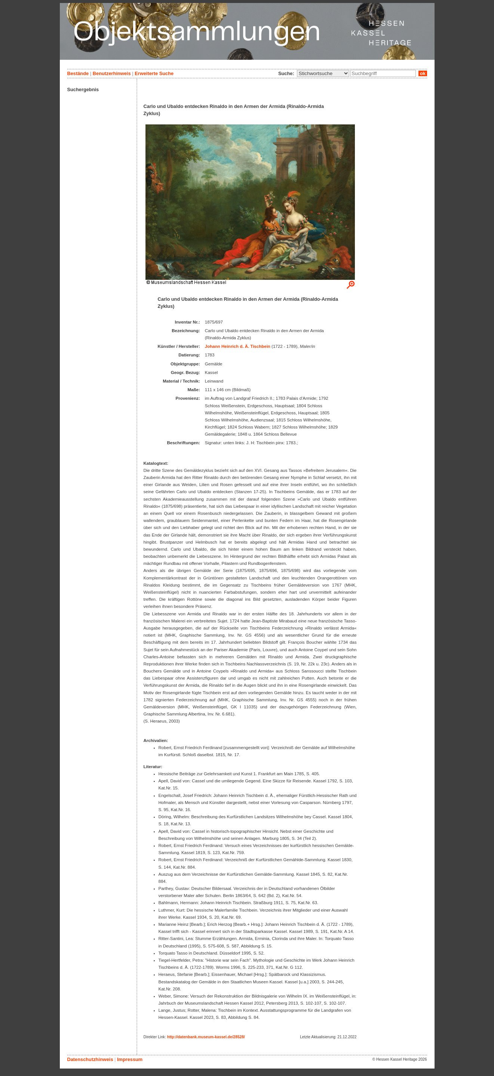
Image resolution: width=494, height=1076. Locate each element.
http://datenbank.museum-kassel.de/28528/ (206, 1037)
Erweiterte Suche (154, 73)
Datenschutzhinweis (90, 1059)
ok (422, 73)
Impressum (129, 1059)
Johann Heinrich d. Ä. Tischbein (237, 346)
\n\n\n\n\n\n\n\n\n (323, 73)
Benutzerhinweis (112, 73)
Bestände (78, 73)
